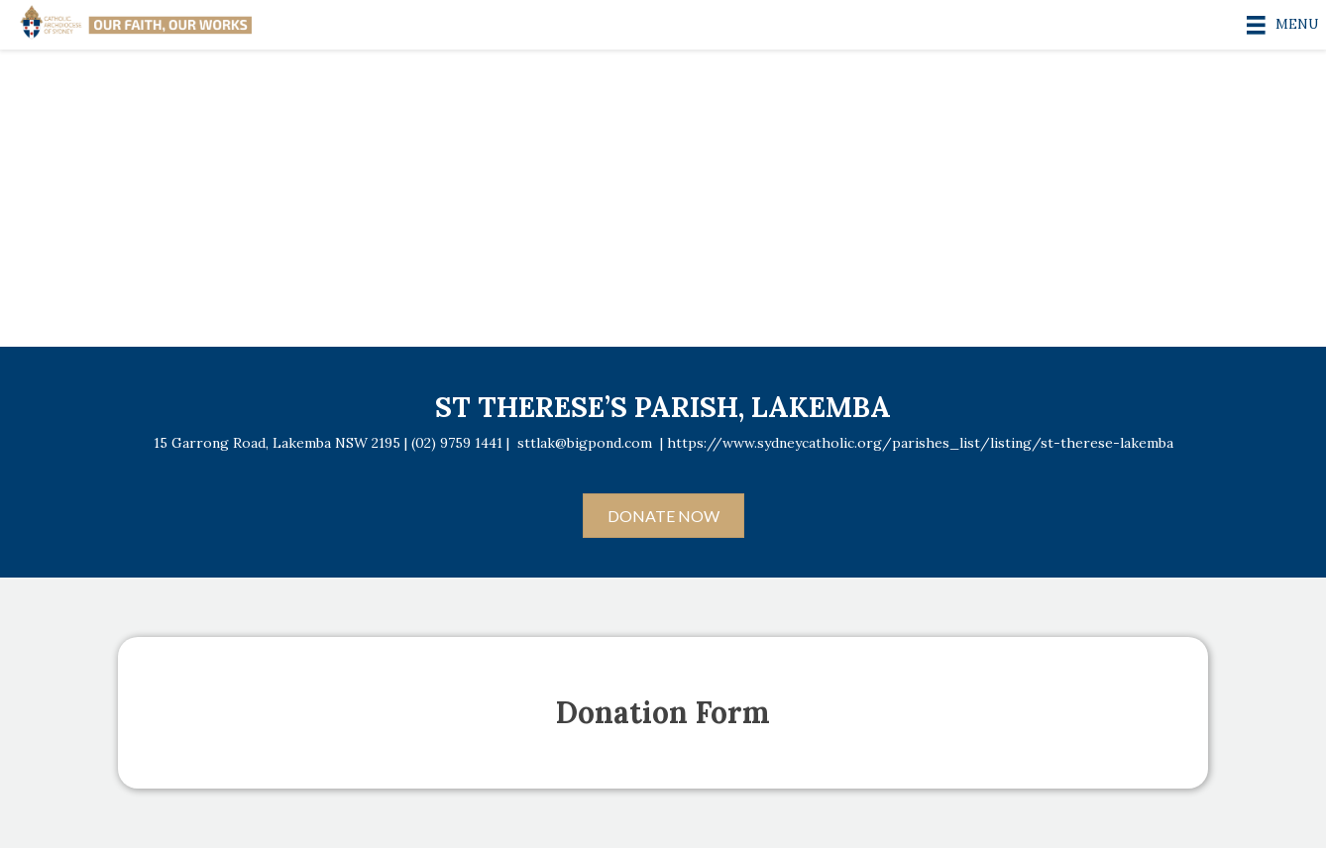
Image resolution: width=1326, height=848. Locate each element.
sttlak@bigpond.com (584, 443)
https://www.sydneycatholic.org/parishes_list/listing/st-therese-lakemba (920, 443)
